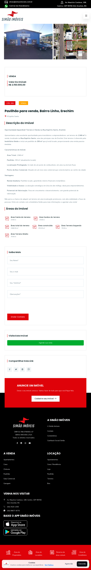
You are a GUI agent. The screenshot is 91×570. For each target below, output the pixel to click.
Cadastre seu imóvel (46, 398)
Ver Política (49, 565)
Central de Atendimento (17, 6)
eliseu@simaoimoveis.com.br (18, 2)
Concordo (82, 564)
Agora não (69, 564)
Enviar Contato (18, 317)
